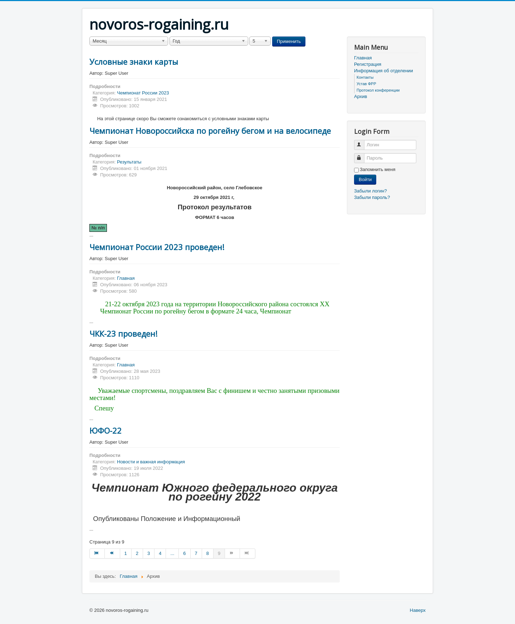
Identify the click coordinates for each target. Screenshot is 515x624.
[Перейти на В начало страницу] (97, 554)
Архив (360, 96)
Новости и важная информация (151, 461)
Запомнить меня (377, 169)
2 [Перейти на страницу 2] (137, 553)
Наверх (418, 610)
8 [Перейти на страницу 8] (207, 553)
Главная (125, 278)
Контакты (365, 77)
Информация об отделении (383, 70)
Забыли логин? (370, 191)
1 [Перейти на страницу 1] (125, 553)
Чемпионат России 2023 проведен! (156, 247)
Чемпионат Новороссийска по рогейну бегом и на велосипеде (210, 130)
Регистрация (367, 64)
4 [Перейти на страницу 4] (160, 553)
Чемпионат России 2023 (143, 93)
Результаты (129, 162)
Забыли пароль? (372, 197)
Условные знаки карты (133, 61)
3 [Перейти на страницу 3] (148, 553)
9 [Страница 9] (219, 553)
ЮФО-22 (105, 430)
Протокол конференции (378, 90)
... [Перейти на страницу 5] (172, 553)
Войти (365, 179)
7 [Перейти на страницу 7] (196, 553)
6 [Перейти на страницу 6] (184, 553)
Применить (289, 41)
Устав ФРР (366, 84)
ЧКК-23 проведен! (123, 333)
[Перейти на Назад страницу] (112, 554)
